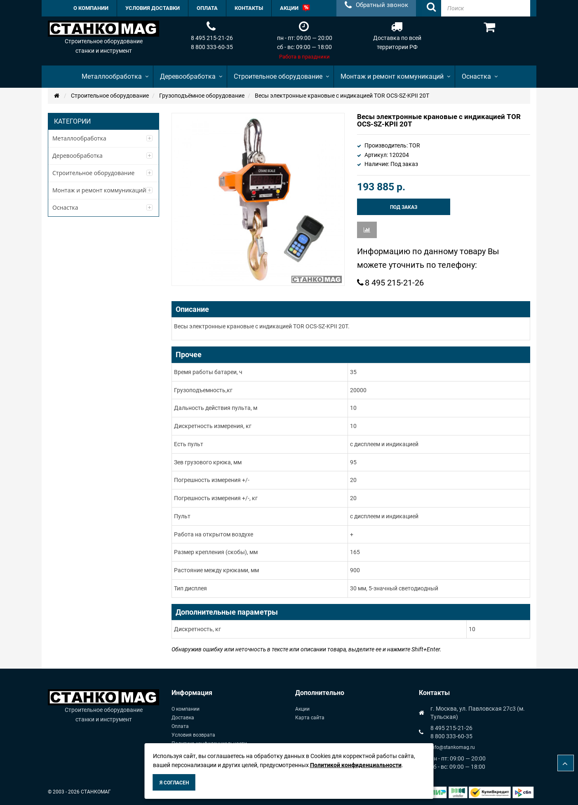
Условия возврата (193, 735)
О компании (186, 709)
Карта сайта (309, 718)
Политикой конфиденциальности (356, 765)
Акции (302, 709)
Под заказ (403, 207)
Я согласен (174, 783)
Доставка (183, 718)
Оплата (180, 726)
